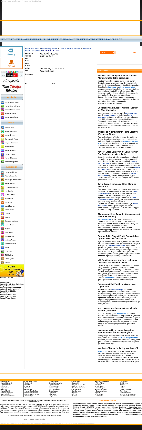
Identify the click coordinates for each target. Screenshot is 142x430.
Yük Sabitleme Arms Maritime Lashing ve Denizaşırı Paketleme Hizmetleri (117, 261)
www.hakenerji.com (80, 414)
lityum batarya (117, 289)
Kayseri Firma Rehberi (49, 48)
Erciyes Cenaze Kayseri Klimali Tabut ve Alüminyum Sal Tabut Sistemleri (117, 76)
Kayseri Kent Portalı (32, 48)
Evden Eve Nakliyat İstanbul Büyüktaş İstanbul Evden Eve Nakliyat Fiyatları (116, 331)
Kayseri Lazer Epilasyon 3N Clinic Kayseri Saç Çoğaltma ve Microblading (118, 153)
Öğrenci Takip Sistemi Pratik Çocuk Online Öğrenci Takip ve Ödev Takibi (118, 237)
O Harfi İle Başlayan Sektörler (69, 48)
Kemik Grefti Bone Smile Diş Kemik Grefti (118, 348)
